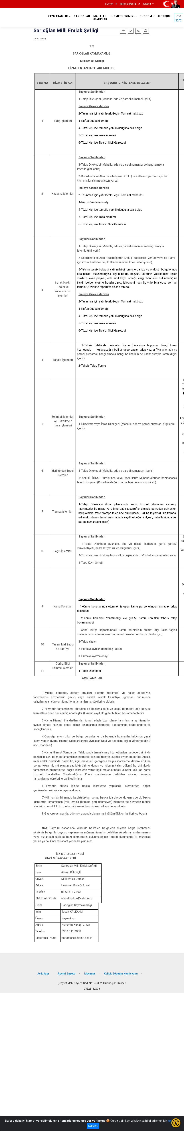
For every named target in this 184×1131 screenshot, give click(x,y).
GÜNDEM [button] (146, 16)
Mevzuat (89, 973)
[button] (138, 31)
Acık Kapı (43, 973)
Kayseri (147, 4)
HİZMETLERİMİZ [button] (122, 16)
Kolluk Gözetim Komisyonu (121, 973)
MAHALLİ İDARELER (100, 18)
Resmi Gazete (66, 973)
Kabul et (93, 1125)
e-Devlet (109, 4)
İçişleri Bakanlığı (128, 4)
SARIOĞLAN (82, 16)
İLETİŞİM (164, 16)
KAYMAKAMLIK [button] (58, 16)
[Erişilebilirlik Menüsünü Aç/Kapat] (175, 1122)
